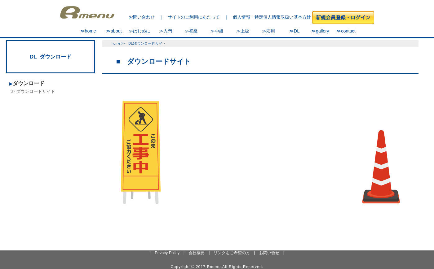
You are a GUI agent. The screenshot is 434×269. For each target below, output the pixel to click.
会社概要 (196, 252)
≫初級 (191, 30)
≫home (88, 30)
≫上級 (242, 30)
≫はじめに (139, 30)
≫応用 (268, 30)
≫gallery (320, 30)
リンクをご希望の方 (232, 252)
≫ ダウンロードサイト (33, 91)
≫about (114, 30)
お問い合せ (269, 252)
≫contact (345, 30)
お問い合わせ (142, 17)
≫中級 (217, 30)
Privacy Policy (167, 252)
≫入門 (165, 30)
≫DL (294, 30)
